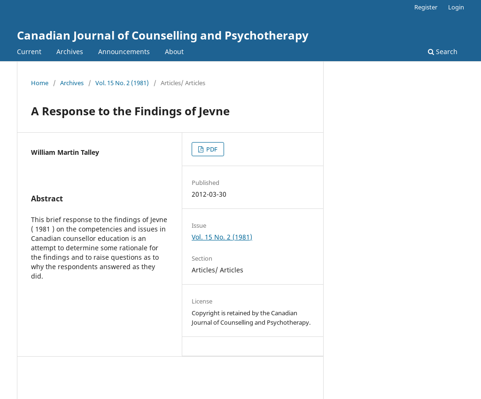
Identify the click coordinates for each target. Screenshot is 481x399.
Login (456, 7)
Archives (69, 51)
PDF (211, 149)
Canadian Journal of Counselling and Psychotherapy (163, 35)
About (174, 51)
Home (39, 83)
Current (29, 51)
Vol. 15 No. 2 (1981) (122, 83)
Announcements (124, 51)
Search (443, 51)
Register (425, 7)
